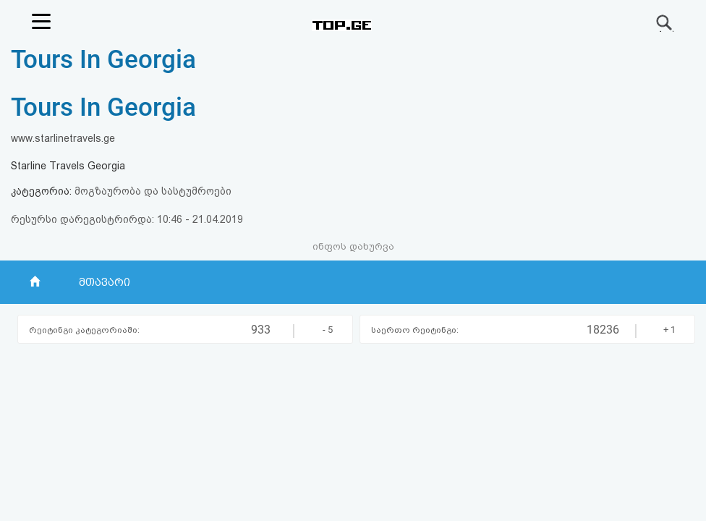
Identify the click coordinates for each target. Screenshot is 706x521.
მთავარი (104, 282)
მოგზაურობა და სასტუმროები (153, 191)
